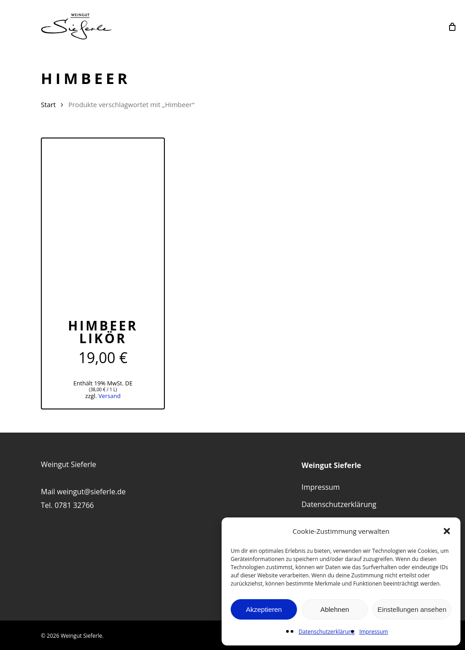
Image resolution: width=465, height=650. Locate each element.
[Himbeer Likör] (103, 221)
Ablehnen (334, 609)
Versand (110, 396)
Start (48, 104)
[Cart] (452, 26)
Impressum (373, 631)
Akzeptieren (264, 609)
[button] (446, 531)
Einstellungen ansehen (411, 609)
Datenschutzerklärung (327, 631)
